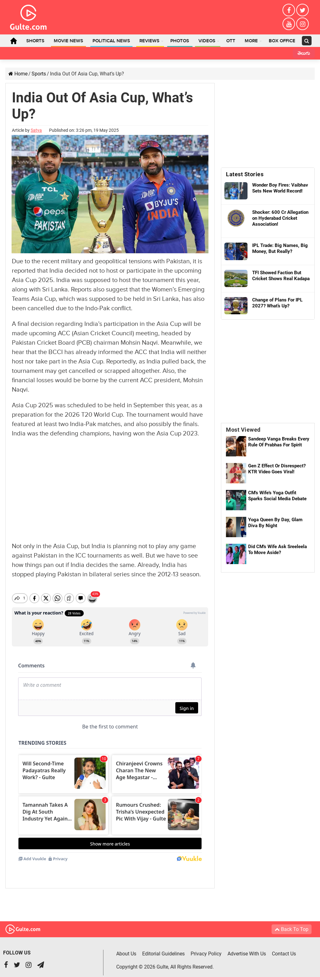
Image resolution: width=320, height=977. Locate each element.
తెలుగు (304, 54)
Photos (179, 41)
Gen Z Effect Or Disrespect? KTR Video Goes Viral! (277, 469)
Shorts (35, 41)
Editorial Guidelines (163, 948)
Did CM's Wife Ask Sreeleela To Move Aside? (277, 549)
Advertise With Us (247, 948)
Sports (39, 74)
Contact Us (284, 948)
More (251, 41)
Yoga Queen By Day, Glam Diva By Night (275, 522)
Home (13, 40)
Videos (206, 41)
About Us (126, 948)
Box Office (282, 41)
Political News (111, 41)
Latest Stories (244, 174)
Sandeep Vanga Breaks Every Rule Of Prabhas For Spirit (278, 442)
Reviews (149, 41)
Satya (36, 130)
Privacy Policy (206, 948)
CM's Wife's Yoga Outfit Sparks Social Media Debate (277, 495)
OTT (230, 41)
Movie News (68, 41)
